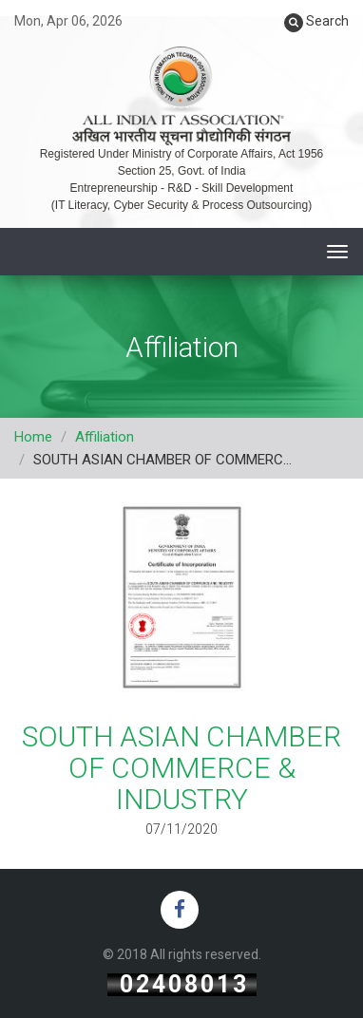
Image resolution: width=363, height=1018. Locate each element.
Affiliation (104, 436)
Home (33, 436)
